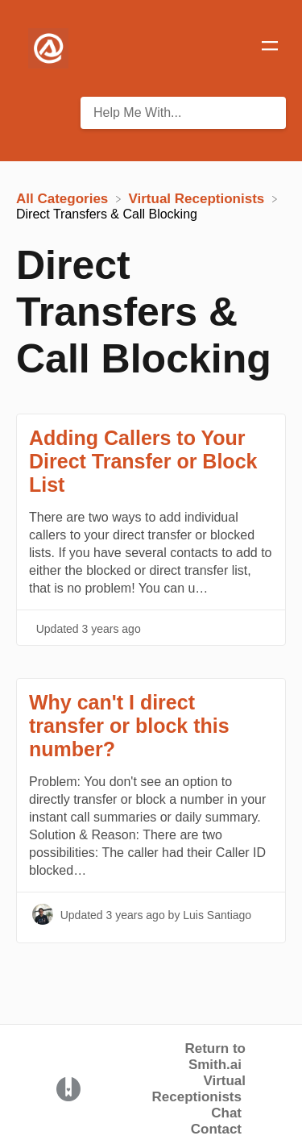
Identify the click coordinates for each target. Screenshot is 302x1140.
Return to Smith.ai (215, 1056)
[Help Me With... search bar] (183, 113)
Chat (226, 1113)
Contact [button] (216, 1129)
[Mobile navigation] (270, 48)
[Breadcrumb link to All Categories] (64, 198)
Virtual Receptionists (199, 1089)
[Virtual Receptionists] (199, 198)
